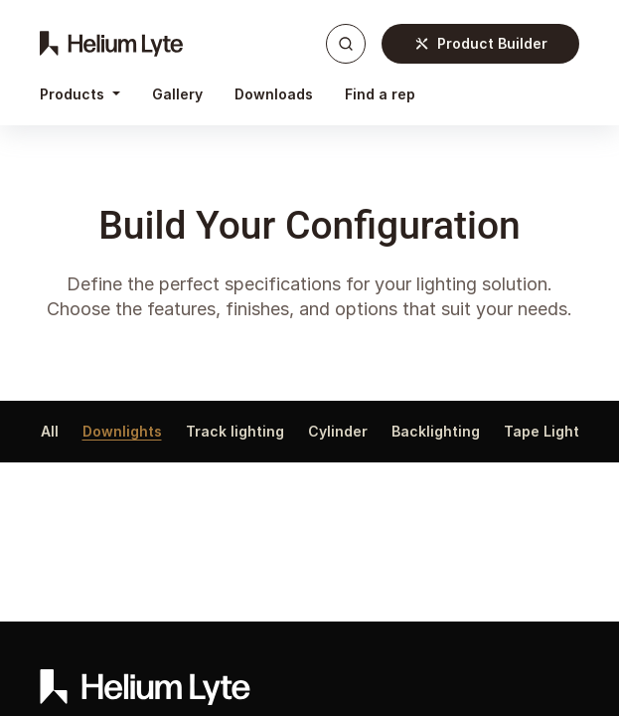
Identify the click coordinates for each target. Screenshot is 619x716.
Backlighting (435, 432)
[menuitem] (177, 94)
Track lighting (235, 432)
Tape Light (541, 432)
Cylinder (338, 432)
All (50, 432)
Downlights (122, 432)
